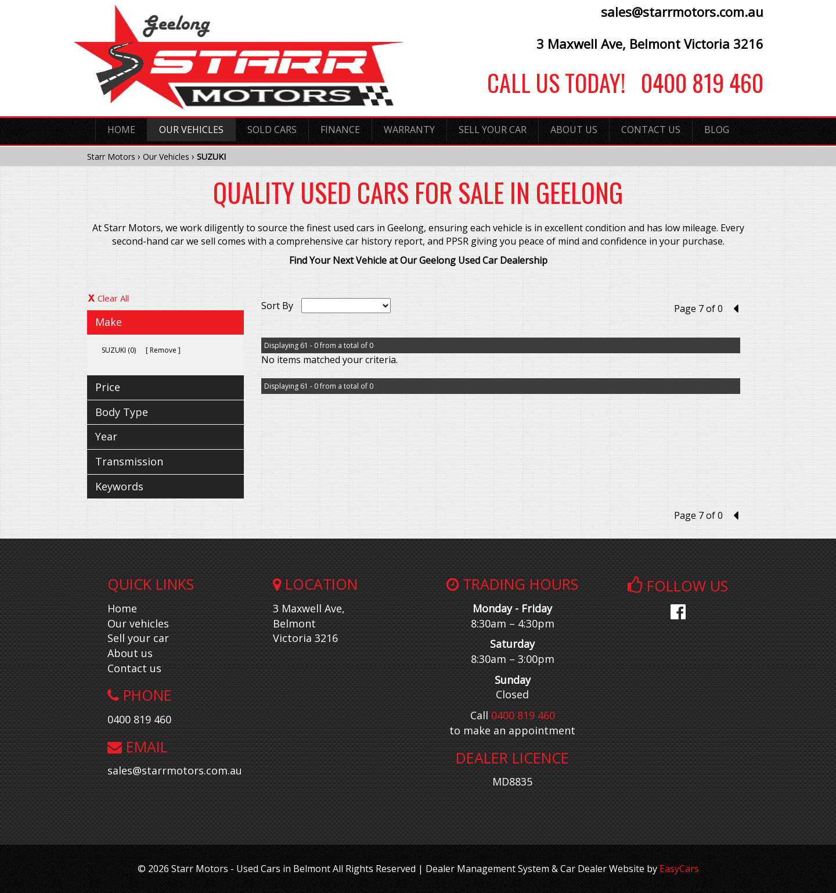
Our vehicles (138, 623)
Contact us (134, 668)
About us (130, 653)
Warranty (409, 129)
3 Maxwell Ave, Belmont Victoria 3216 (649, 43)
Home (121, 129)
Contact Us (650, 129)
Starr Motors (111, 156)
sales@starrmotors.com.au (682, 11)
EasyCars (679, 868)
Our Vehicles (191, 129)
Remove (163, 350)
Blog (716, 129)
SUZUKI (211, 156)
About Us (573, 129)
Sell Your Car (493, 129)
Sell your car (138, 638)
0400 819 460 (694, 82)
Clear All (113, 298)
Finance (340, 129)
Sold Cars (272, 129)
